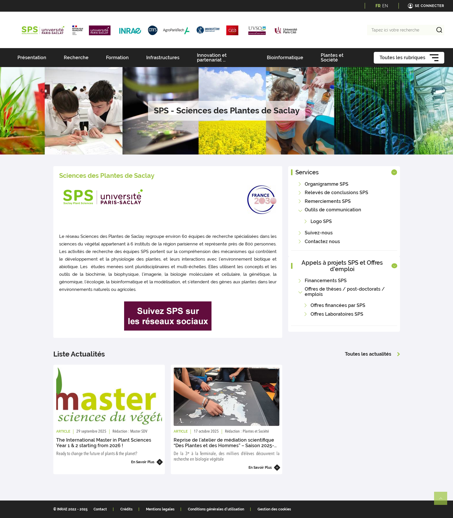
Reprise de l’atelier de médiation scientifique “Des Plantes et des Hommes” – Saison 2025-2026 (224, 445)
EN (385, 5)
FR (378, 5)
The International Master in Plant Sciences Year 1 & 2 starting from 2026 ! (103, 442)
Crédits (126, 509)
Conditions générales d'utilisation (216, 509)
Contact (100, 509)
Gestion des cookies (274, 509)
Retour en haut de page (443, 501)
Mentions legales (160, 509)
